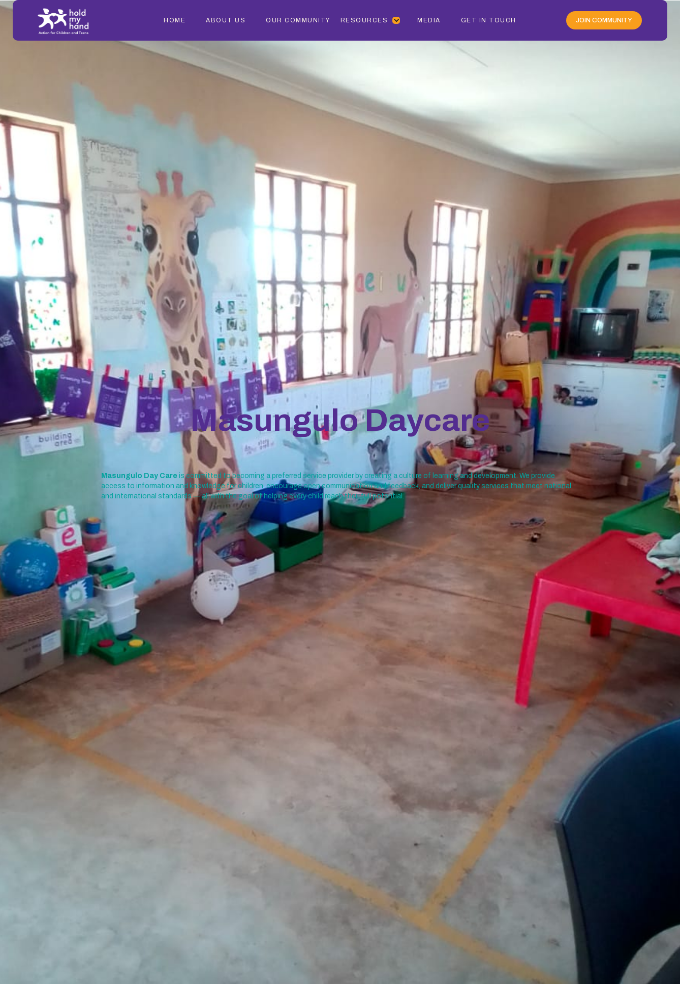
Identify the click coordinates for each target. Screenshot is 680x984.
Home (175, 20)
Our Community (298, 20)
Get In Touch (488, 20)
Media (429, 20)
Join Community (604, 20)
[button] (371, 20)
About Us (225, 20)
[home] (76, 20)
